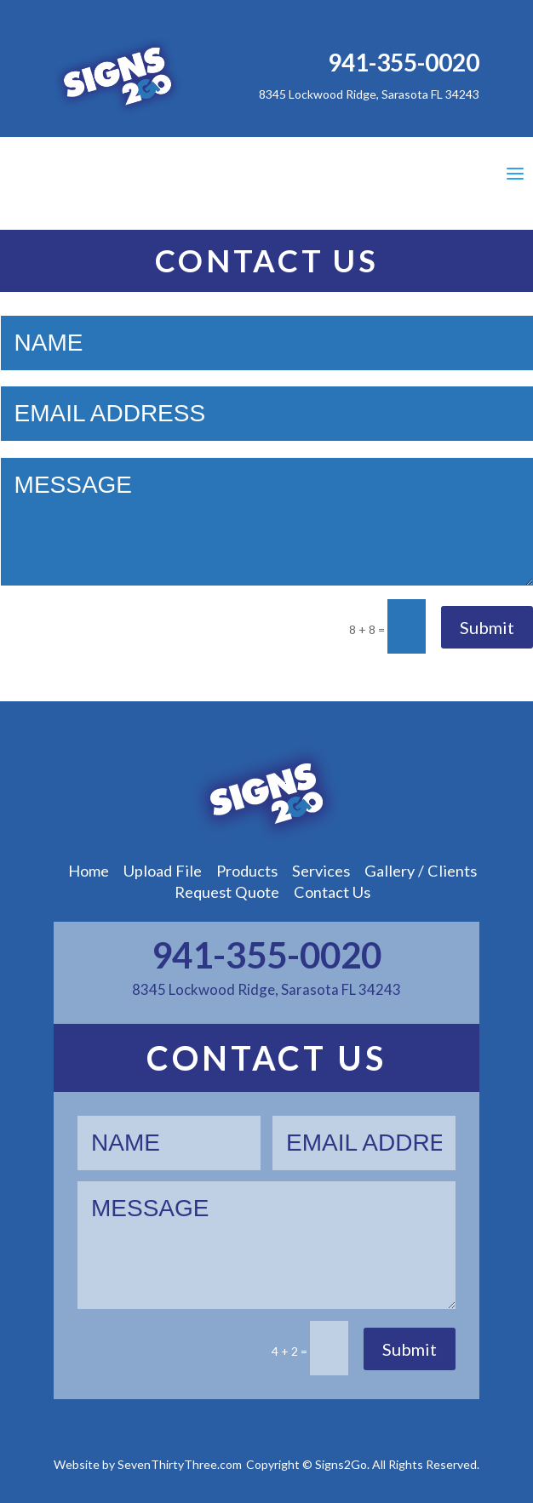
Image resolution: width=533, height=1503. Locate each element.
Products (247, 870)
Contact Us (332, 892)
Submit (487, 627)
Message (267, 522)
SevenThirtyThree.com (179, 1464)
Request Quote (227, 892)
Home (88, 870)
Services (321, 870)
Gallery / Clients (420, 870)
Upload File (162, 870)
